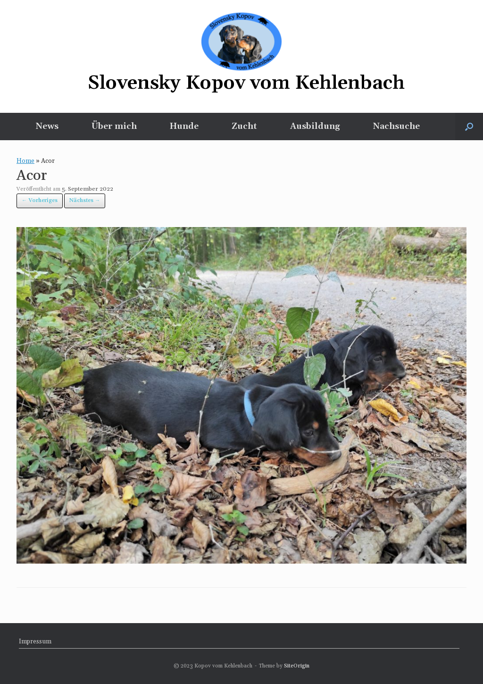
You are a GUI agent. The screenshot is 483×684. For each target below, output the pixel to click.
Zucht (244, 126)
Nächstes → (84, 200)
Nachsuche (396, 126)
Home (25, 161)
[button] (469, 126)
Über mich (114, 126)
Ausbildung (315, 126)
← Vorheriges (40, 200)
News (47, 126)
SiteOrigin (296, 665)
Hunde (184, 126)
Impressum (35, 641)
